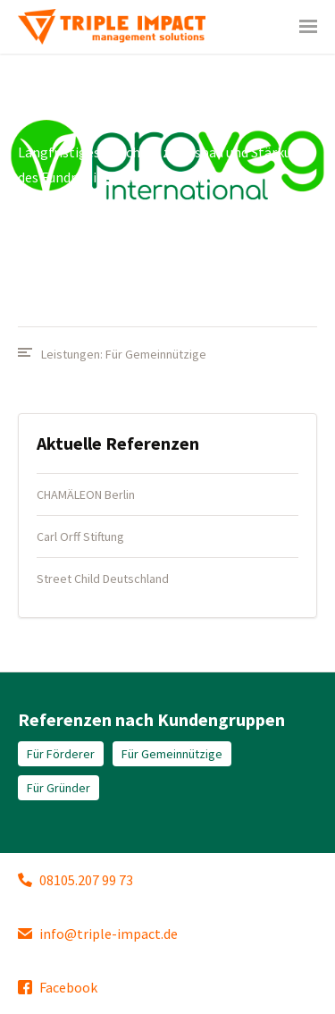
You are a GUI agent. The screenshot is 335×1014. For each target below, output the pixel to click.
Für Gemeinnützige (155, 354)
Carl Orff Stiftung (80, 536)
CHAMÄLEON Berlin (86, 494)
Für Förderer (61, 754)
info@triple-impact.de (98, 933)
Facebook (57, 987)
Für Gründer (58, 788)
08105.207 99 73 (75, 880)
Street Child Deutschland (103, 578)
